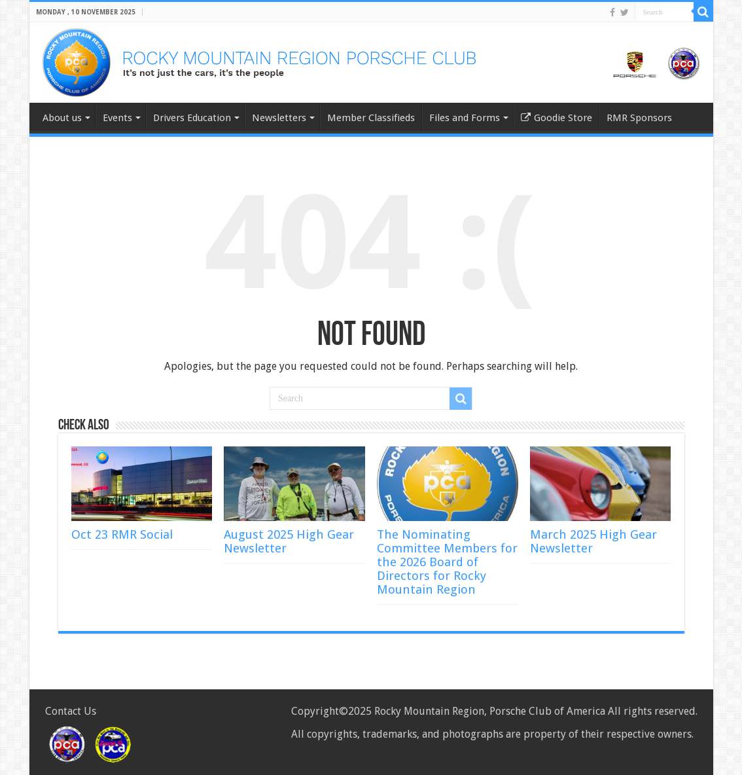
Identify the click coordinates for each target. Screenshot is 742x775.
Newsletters (279, 118)
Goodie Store (556, 118)
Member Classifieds (371, 118)
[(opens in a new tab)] (294, 484)
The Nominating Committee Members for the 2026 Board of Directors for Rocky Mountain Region (447, 562)
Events (117, 118)
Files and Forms (464, 118)
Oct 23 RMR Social (122, 534)
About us (62, 118)
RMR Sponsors (639, 118)
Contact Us (70, 711)
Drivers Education (192, 118)
